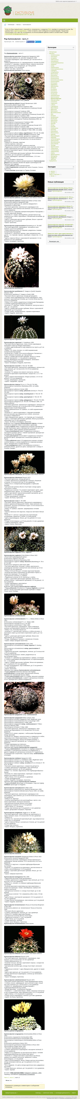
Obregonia (54, 122)
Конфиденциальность (63, 1093)
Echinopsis (54, 83)
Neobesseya (54, 117)
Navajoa (53, 115)
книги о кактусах (54, 174)
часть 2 (12, 1077)
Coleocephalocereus (57, 69)
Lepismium (54, 103)
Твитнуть (38, 42)
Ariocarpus (54, 56)
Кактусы (18, 24)
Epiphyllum (54, 84)
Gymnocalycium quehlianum (57, 215)
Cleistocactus (55, 67)
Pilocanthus (54, 131)
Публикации (11, 24)
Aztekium (53, 64)
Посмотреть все (54, 241)
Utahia (53, 153)
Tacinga (53, 145)
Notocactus (54, 120)
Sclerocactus (54, 140)
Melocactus (54, 111)
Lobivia (53, 105)
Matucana (54, 109)
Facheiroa (54, 91)
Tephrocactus (55, 147)
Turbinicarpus (55, 150)
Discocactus (54, 73)
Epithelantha (54, 86)
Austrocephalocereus (57, 63)
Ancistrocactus (55, 55)
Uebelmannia (55, 151)
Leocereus (54, 101)
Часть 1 (6, 1077)
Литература (53, 52)
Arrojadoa (54, 58)
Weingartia (54, 156)
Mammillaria (54, 108)
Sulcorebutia (54, 143)
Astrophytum (54, 61)
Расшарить (30, 42)
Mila (52, 114)
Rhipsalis (53, 137)
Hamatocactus (55, 100)
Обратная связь (48, 1093)
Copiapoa (54, 70)
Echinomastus (55, 81)
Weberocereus (55, 154)
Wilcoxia (53, 159)
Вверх (74, 1093)
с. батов (51, 176)
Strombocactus (55, 142)
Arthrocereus (54, 59)
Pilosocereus (54, 133)
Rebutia (53, 134)
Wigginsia (54, 157)
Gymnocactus (55, 97)
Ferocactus (54, 92)
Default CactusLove (12, 1093)
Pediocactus (54, 128)
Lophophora (54, 106)
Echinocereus (55, 78)
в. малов (52, 171)
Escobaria (54, 89)
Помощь (38, 1093)
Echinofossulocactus (57, 80)
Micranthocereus (56, 112)
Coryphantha (54, 72)
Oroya (52, 125)
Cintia (52, 66)
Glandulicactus (55, 95)
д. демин (52, 173)
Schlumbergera (55, 139)
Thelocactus (54, 148)
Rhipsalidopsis (55, 136)
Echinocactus (55, 77)
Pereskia (53, 129)
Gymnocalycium (27, 24)
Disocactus (54, 75)
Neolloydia (54, 119)
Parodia (53, 126)
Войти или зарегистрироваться (66, 1)
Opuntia (53, 123)
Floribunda (54, 94)
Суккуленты (53, 161)
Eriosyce (53, 87)
